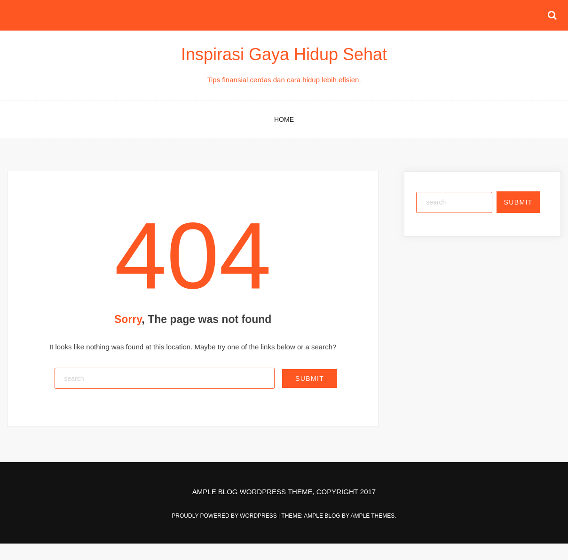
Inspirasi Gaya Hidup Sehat (284, 54)
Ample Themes (372, 516)
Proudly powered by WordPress (225, 516)
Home (284, 119)
